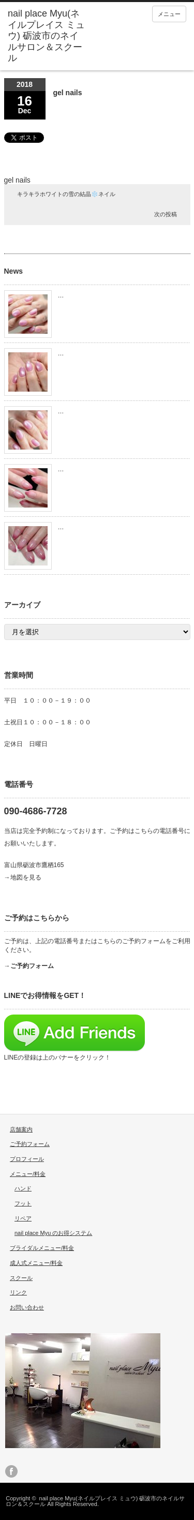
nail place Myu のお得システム (53, 1233)
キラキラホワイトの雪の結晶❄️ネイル (66, 194)
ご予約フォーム (30, 1144)
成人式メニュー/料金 (36, 1263)
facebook (11, 1471)
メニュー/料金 (28, 1174)
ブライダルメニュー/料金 (42, 1248)
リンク (18, 1292)
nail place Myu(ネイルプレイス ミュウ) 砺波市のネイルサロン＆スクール (95, 1501)
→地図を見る (22, 877)
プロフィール (27, 1159)
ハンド (23, 1188)
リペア (23, 1218)
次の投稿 (165, 214)
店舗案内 (21, 1129)
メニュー (169, 14)
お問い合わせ (27, 1307)
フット (23, 1203)
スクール (21, 1278)
